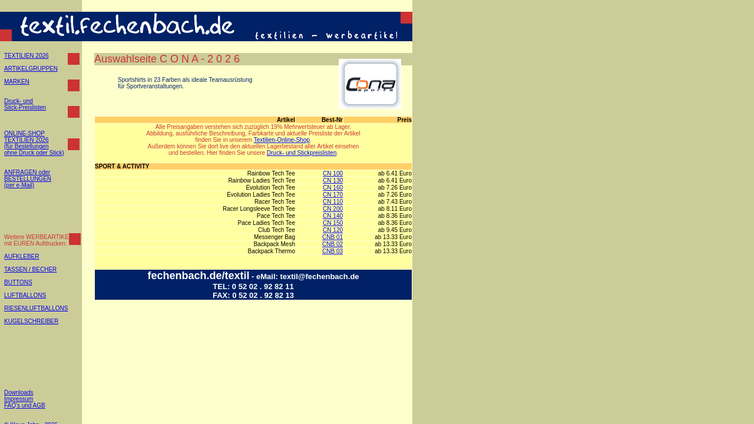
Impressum (18, 399)
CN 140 (333, 216)
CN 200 (333, 209)
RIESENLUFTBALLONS (36, 308)
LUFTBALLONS (25, 295)
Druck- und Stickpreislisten (301, 153)
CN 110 (333, 201)
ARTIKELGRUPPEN (31, 68)
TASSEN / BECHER (30, 269)
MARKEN (16, 81)
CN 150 (333, 223)
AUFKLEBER (21, 256)
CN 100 (333, 173)
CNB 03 (332, 251)
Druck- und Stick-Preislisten (25, 104)
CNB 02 (332, 244)
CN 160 (333, 187)
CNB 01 (332, 237)
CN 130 (333, 180)
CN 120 (333, 230)
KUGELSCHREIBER (31, 321)
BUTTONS (18, 282)
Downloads (18, 392)
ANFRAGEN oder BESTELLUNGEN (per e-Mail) (27, 178)
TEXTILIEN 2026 (26, 55)
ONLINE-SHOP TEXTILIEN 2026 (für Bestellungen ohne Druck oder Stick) (34, 143)
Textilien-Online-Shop (282, 140)
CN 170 (333, 194)
